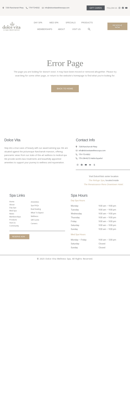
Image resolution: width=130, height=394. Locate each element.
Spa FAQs (35, 205)
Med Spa (54, 22)
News (11, 213)
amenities (35, 202)
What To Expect (37, 212)
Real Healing (36, 209)
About (62, 29)
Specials (70, 22)
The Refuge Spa (96, 180)
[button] (89, 29)
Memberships (44, 29)
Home (11, 201)
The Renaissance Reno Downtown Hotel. (103, 184)
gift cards (35, 220)
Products (87, 22)
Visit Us (77, 29)
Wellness (34, 216)
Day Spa (39, 22)
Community (14, 226)
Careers (34, 223)
